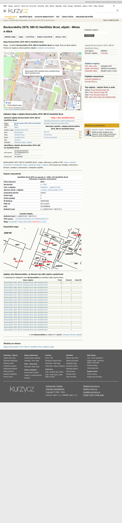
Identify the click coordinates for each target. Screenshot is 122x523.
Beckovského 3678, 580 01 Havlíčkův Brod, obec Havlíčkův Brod (26, 320)
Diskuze (101, 6)
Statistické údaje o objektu (23, 142)
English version (92, 371)
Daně (68, 377)
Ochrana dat (50, 386)
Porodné (36, 372)
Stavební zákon (71, 374)
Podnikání (69, 355)
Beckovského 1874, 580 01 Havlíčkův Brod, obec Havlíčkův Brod (26, 307)
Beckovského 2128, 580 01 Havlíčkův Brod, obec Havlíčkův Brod (26, 300)
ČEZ (51, 358)
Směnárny (27, 360)
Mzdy (58, 363)
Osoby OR (105, 90)
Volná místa (33, 364)
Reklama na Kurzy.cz (91, 386)
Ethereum (62, 366)
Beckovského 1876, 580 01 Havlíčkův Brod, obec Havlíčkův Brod (26, 305)
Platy (37, 366)
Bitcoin (52, 6)
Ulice (95, 97)
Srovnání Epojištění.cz (93, 79)
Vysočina (17, 140)
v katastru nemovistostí (46, 48)
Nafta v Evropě (49, 377)
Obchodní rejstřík (90, 2)
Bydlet (114, 2)
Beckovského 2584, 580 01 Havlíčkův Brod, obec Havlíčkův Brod (26, 302)
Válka (95, 6)
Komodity (41, 6)
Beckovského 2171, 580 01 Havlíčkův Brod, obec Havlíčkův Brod (26, 322)
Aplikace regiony (92, 63)
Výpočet (14, 355)
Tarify (65, 6)
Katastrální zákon (91, 71)
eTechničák (95, 363)
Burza (47, 358)
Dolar (37, 360)
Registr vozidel (91, 360)
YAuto (103, 2)
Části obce (101, 97)
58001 (16, 127)
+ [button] (78, 103)
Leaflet (6, 109)
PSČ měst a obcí (91, 66)
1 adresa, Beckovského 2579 (51, 190)
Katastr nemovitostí (92, 68)
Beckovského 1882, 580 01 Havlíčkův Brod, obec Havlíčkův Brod (26, 287)
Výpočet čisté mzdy (9, 358)
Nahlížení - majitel (47, 187)
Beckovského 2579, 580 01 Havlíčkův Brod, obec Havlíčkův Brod (26, 325)
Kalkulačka (77, 6)
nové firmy (30, 37)
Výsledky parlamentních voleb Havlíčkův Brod (59, 121)
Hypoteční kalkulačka (10, 374)
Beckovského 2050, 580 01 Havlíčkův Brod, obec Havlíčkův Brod (26, 327)
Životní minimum (8, 371)
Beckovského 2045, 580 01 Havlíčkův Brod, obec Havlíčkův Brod (26, 282)
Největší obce (25, 17)
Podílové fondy (56, 360)
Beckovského (18, 132)
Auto (88, 358)
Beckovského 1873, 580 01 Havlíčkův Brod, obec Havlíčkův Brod (26, 290)
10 (61, 282)
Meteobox (109, 2)
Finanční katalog (92, 365)
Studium (119, 2)
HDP (54, 363)
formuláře (73, 377)
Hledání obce (11, 17)
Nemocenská (28, 372)
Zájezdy (98, 2)
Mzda (33, 366)
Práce (90, 6)
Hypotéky (59, 6)
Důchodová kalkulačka (10, 360)
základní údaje (10, 37)
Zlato (47, 6)
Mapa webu (94, 368)
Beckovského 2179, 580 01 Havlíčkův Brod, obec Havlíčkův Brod (26, 285)
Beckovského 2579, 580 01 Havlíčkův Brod (41, 20)
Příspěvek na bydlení (9, 366)
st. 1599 (43, 184)
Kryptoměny (49, 366)
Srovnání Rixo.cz (91, 82)
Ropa (47, 374)
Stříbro (61, 372)
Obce (91, 97)
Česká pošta (67, 17)
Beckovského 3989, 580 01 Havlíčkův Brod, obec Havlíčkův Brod (26, 312)
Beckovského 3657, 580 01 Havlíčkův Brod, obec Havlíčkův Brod (26, 297)
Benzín (56, 374)
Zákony (84, 6)
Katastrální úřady (71, 363)
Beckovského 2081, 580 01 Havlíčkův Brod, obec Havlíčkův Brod (26, 292)
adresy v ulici (60, 37)
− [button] (78, 107)
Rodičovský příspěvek (10, 369)
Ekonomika (48, 363)
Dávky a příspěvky (30, 370)
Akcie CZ (17, 6)
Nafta (60, 374)
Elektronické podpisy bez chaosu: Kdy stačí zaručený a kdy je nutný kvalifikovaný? (104, 134)
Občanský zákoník (72, 369)
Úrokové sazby (28, 358)
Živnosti (46, 132)
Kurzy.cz (5, 20)
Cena (93, 358)
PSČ (57, 17)
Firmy (93, 90)
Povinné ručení (8, 377)
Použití (86, 395)
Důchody (27, 378)
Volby (88, 368)
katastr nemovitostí (44, 37)
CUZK (58, 187)
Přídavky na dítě (8, 363)
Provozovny (48, 135)
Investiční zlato (53, 372)
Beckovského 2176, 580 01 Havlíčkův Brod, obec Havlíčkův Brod (26, 330)
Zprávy (10, 6)
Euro (33, 360)
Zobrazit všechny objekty (72, 335)
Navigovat (17, 154)
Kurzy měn (32, 6)
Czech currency (92, 374)
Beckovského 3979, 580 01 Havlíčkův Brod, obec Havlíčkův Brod (26, 317)
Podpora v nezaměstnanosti (33, 375)
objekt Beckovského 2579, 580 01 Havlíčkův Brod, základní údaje (28, 347)
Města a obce (70, 358)
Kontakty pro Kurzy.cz (91, 392)
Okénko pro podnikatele (95, 126)
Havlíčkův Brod (19, 135)
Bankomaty (34, 355)
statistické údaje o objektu (38, 165)
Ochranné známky (71, 366)
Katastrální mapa (15, 222)
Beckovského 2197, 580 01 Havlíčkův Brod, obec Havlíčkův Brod (26, 295)
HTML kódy (99, 395)
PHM (51, 374)
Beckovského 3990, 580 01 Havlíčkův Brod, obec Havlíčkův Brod (26, 310)
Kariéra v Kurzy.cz (90, 389)
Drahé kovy (49, 369)
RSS (92, 395)
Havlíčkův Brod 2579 (21, 130)
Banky (26, 355)
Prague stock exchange (94, 377)
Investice (48, 355)
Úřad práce (27, 366)
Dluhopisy (48, 360)
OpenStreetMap (14, 109)
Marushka (27, 222)
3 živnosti (104, 53)
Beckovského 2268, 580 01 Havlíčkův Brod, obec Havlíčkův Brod (26, 315)
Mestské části (110, 97)
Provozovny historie (50, 137)
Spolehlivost (99, 358)
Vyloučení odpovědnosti (55, 389)
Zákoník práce (70, 371)
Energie (70, 6)
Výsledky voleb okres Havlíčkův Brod (56, 123)
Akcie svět (24, 6)
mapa (21, 37)
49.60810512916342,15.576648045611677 (32, 219)
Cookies (59, 386)
